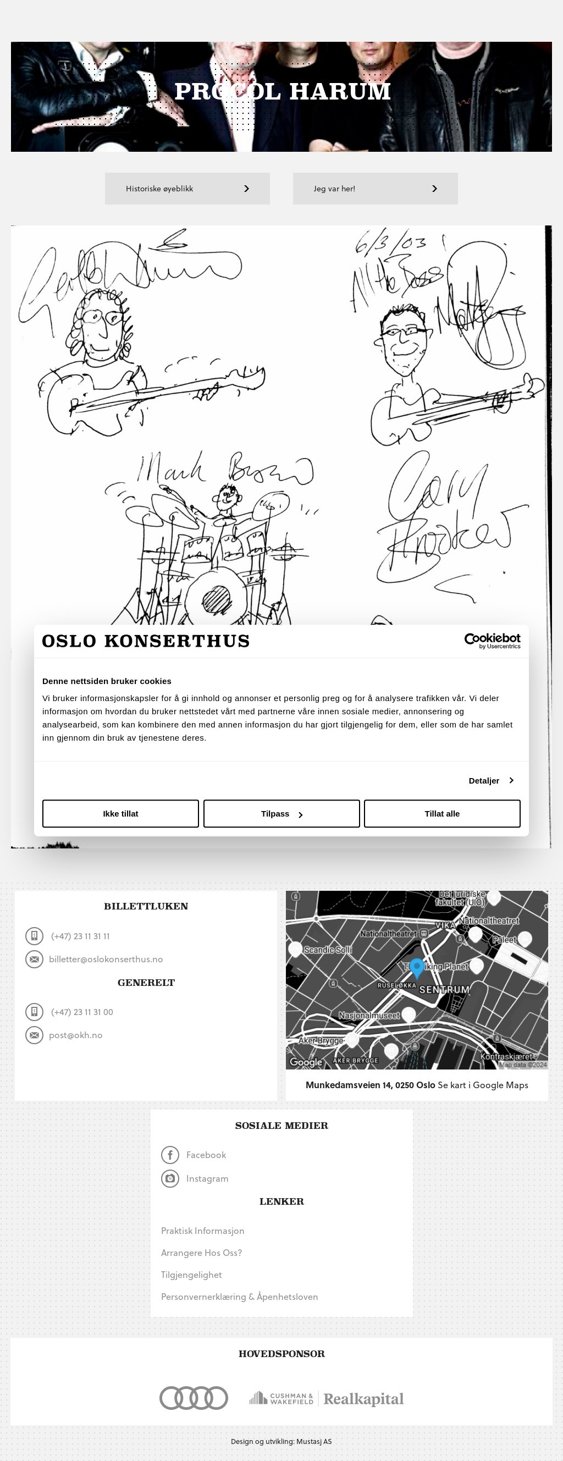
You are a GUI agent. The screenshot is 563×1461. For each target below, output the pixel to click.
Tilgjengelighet (191, 1274)
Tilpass (281, 813)
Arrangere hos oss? (201, 1252)
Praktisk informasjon (203, 1230)
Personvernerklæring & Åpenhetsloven (239, 1296)
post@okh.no (64, 1035)
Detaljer (484, 780)
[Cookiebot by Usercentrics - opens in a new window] (472, 641)
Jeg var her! (375, 188)
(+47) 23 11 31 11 (67, 936)
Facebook (194, 1155)
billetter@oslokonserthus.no (94, 959)
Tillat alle (442, 813)
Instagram (195, 1179)
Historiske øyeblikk (187, 188)
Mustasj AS (314, 1441)
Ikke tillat (120, 813)
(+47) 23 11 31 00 (69, 1012)
